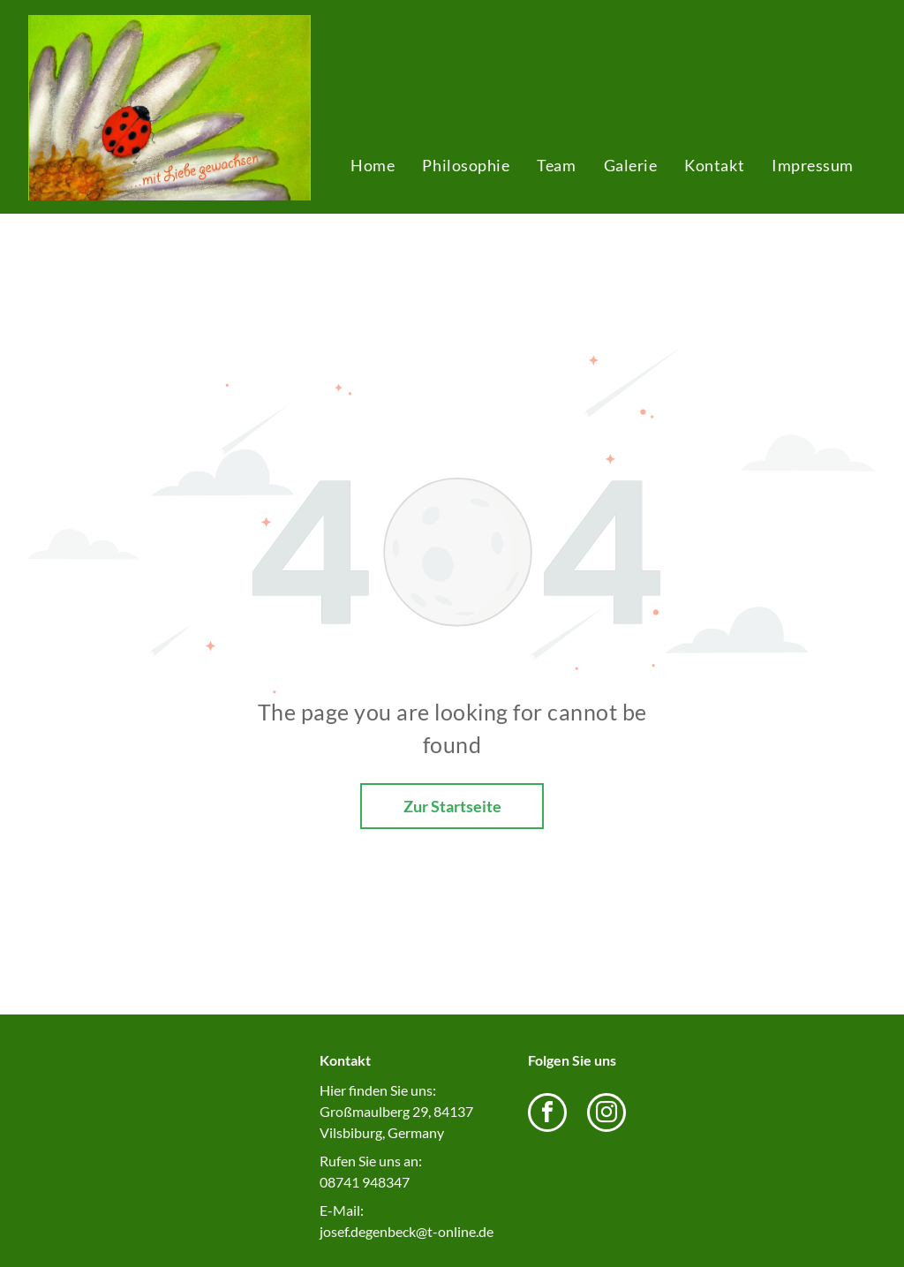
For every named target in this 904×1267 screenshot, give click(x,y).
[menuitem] (372, 165)
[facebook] (547, 1114)
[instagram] (606, 1114)
